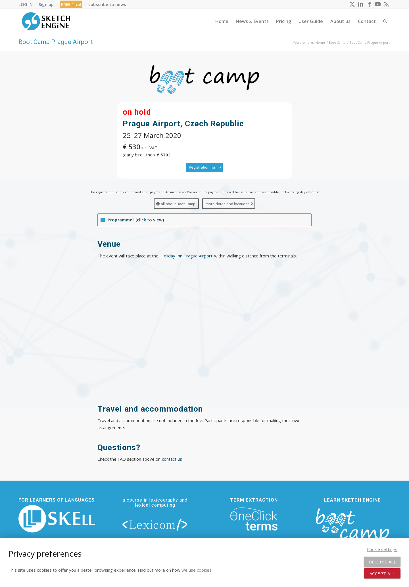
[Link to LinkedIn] (360, 4)
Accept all (382, 573)
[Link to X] (352, 4)
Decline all (382, 562)
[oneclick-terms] (254, 519)
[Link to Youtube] (377, 4)
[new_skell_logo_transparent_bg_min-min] (56, 519)
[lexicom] (155, 524)
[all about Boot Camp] (176, 203)
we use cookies (196, 570)
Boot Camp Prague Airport (55, 41)
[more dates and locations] (228, 203)
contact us (172, 459)
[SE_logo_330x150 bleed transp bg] (46, 21)
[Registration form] (204, 167)
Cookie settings (382, 549)
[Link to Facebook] (369, 4)
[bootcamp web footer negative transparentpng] (352, 528)
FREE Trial (71, 4)
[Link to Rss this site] (386, 4)
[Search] (385, 21)
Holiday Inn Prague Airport (186, 256)
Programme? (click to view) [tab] (132, 220)
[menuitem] (27, 4)
